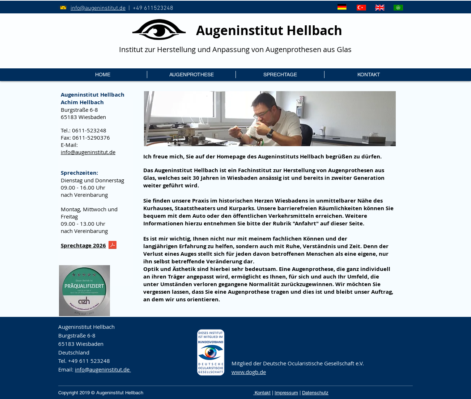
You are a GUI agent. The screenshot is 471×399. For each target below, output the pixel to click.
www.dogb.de (249, 371)
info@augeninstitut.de (98, 8)
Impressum (286, 392)
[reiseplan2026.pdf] (112, 246)
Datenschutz (315, 392)
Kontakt (262, 392)
